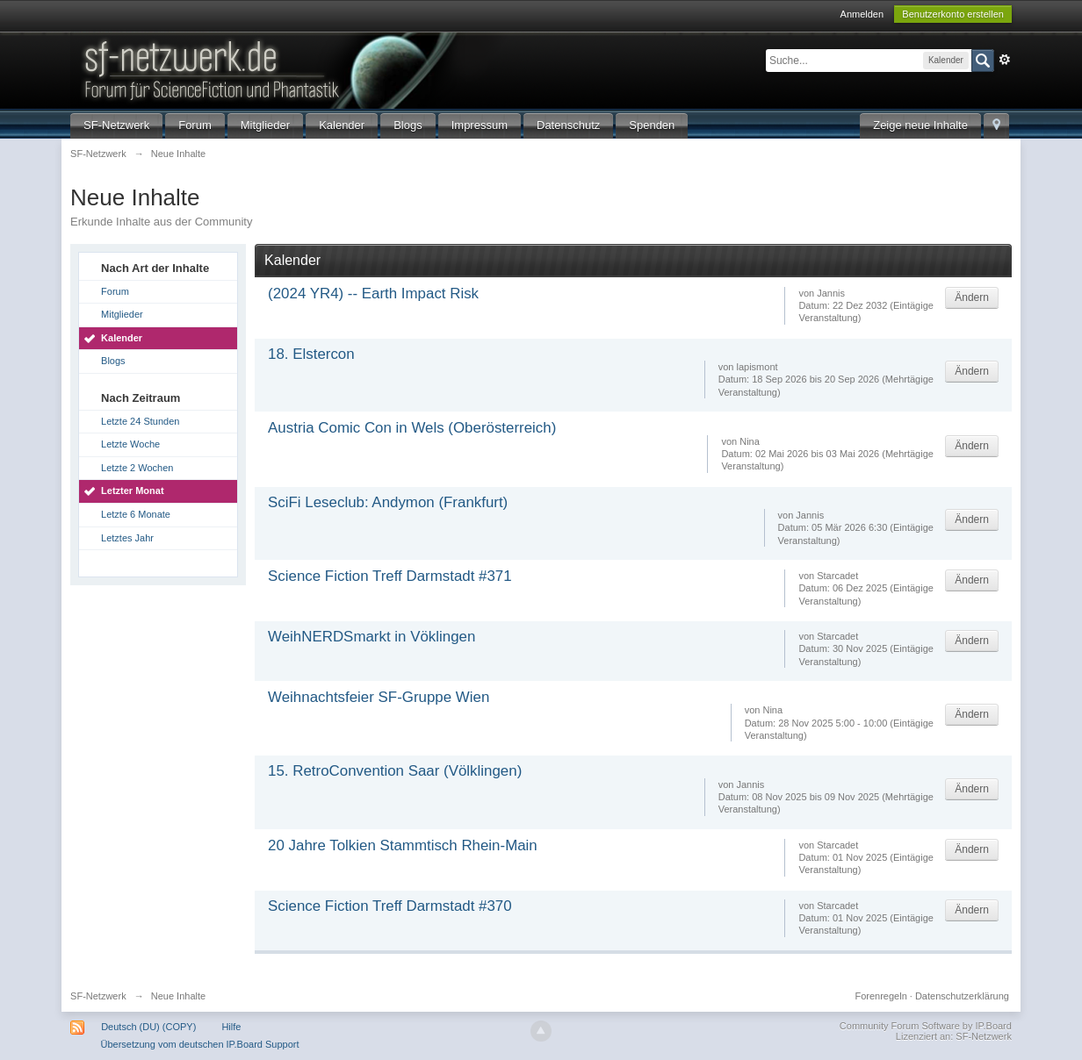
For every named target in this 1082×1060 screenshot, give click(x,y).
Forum (195, 125)
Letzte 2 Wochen (137, 467)
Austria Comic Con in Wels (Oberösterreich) (412, 427)
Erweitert (1005, 60)
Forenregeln (880, 996)
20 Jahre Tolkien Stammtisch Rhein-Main (402, 845)
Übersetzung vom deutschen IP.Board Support (199, 1044)
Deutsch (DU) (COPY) (148, 1026)
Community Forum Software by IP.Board (926, 1026)
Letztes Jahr (127, 538)
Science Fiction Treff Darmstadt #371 (390, 576)
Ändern (972, 297)
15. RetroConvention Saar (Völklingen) (395, 771)
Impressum (479, 125)
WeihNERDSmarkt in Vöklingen (371, 636)
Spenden (651, 125)
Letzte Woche (130, 444)
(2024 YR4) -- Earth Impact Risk (373, 293)
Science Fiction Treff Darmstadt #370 (390, 906)
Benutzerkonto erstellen (953, 14)
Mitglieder (265, 125)
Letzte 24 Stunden (140, 421)
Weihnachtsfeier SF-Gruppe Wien (378, 697)
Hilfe (231, 1026)
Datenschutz (568, 125)
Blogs (407, 125)
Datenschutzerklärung (962, 996)
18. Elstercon (311, 354)
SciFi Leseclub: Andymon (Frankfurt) (388, 502)
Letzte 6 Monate (135, 514)
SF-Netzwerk (116, 125)
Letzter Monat (132, 490)
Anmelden (862, 14)
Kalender (341, 125)
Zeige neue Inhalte (920, 125)
